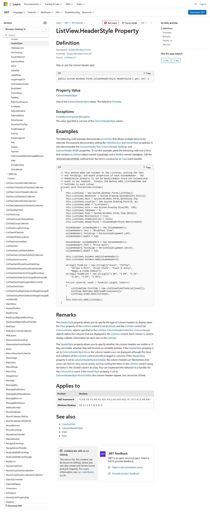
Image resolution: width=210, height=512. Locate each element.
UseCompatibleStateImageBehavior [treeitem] (27, 155)
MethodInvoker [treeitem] (13, 407)
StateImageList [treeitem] (18, 137)
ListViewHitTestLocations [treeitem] (17, 236)
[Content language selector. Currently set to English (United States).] (17, 495)
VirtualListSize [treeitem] (17, 164)
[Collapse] (45, 23)
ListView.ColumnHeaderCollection (115, 330)
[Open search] (196, 4)
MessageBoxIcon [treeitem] (14, 398)
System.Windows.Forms (80, 49)
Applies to (167, 40)
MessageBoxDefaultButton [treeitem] (18, 393)
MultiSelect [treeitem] (16, 88)
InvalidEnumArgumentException (73, 116)
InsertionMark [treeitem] (17, 61)
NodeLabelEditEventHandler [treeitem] (19, 456)
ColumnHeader (64, 330)
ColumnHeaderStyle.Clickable (90, 359)
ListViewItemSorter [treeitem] (20, 83)
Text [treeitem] (13, 142)
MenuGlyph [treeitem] (11, 357)
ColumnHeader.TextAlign (114, 146)
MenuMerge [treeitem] (12, 366)
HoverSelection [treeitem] (18, 56)
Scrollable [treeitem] (15, 106)
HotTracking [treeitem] (16, 52)
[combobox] (26, 29)
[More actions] (151, 22)
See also (166, 44)
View (62, 326)
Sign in (203, 4)
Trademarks (126, 502)
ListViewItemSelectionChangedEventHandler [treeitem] (26, 277)
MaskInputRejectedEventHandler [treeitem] (21, 321)
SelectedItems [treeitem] (17, 115)
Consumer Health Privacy (87, 502)
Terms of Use (111, 502)
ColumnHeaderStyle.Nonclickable (73, 375)
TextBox (119, 154)
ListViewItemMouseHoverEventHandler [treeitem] (24, 268)
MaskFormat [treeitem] (12, 312)
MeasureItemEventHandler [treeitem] (18, 344)
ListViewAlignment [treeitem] (14, 209)
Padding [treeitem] (15, 97)
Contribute (54, 502)
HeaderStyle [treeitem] (16, 43)
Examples (167, 32)
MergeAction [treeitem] (12, 375)
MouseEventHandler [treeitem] (15, 434)
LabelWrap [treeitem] (16, 74)
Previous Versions (27, 502)
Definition (167, 28)
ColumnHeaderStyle (66, 95)
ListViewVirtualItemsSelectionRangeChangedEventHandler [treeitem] (27, 297)
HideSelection (113, 142)
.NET (66, 22)
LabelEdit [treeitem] (15, 70)
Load (124, 158)
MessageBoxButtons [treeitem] (15, 389)
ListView (107, 138)
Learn (58, 22)
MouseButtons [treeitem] (13, 425)
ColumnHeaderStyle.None (76, 352)
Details (112, 326)
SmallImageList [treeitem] (18, 128)
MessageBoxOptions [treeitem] (15, 402)
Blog (41, 502)
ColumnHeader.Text (90, 146)
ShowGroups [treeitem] (17, 119)
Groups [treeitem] (14, 38)
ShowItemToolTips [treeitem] (19, 124)
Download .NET (197, 12)
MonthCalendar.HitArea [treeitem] (17, 416)
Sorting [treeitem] (14, 133)
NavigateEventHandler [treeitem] (16, 447)
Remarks (167, 36)
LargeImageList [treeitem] (18, 79)
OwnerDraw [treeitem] (16, 92)
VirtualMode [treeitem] (17, 169)
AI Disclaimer (10, 502)
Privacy (66, 502)
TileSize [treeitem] (14, 146)
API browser (77, 22)
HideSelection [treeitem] (17, 47)
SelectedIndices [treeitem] (18, 110)
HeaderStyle (132, 142)
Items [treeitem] (13, 65)
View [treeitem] (13, 160)
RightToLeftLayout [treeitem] (19, 101)
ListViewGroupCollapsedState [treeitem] (19, 219)
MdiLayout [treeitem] (11, 335)
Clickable (116, 101)
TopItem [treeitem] (15, 151)
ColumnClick (67, 371)
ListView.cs (69, 57)
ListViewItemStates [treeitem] (15, 286)
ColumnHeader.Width (67, 150)
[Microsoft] (6, 4)
